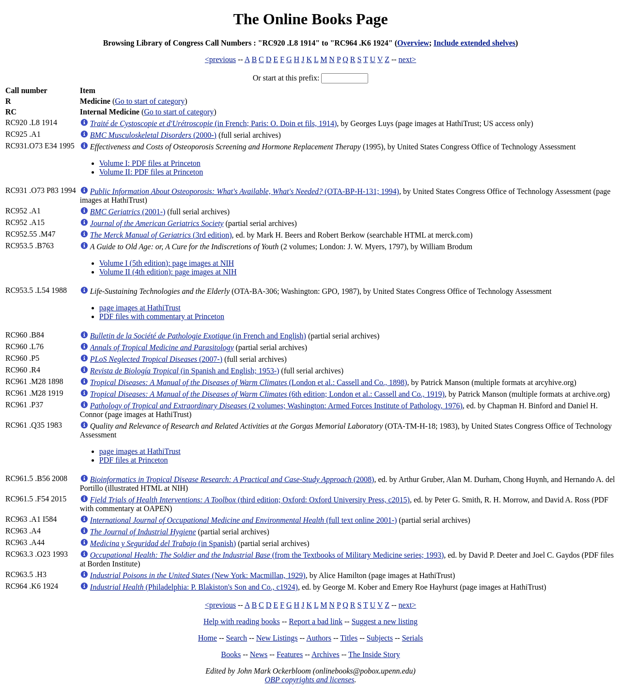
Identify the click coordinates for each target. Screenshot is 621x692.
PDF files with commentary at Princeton (161, 316)
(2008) (232, 479)
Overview (413, 43)
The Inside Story (374, 654)
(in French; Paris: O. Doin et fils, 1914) (213, 123)
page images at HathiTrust (140, 308)
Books (231, 654)
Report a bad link (315, 621)
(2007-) (156, 359)
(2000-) (153, 135)
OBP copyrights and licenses (309, 680)
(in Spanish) (163, 543)
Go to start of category (150, 101)
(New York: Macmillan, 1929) (198, 575)
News (258, 654)
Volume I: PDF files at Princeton (150, 163)
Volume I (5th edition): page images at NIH (166, 263)
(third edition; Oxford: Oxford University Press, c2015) (250, 500)
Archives (325, 654)
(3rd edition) (161, 235)
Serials (412, 638)
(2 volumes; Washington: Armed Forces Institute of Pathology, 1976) (276, 406)
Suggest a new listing (385, 621)
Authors (318, 638)
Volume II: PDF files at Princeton (151, 172)
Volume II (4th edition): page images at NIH (168, 272)
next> (408, 59)
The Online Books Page (310, 19)
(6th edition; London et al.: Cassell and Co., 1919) (267, 394)
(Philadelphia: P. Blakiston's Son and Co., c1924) (194, 587)
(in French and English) (198, 336)
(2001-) (128, 212)
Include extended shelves (474, 43)
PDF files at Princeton (133, 460)
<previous (220, 59)
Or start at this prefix (285, 78)
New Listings (277, 638)
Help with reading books (241, 621)
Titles (348, 638)
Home (207, 638)
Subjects (380, 638)
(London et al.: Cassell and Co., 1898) (248, 382)
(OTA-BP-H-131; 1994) (244, 191)
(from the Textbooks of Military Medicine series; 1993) (267, 555)
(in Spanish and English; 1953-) (184, 371)
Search (237, 638)
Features (290, 654)
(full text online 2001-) (243, 520)
